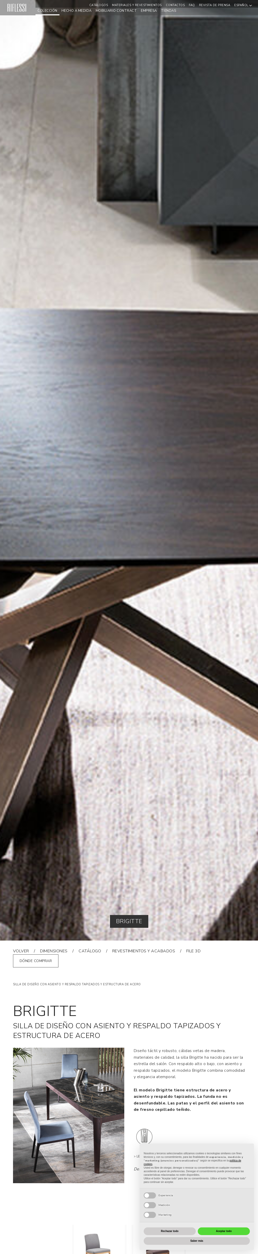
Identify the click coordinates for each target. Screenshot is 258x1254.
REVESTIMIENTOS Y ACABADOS (143, 951)
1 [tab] (130, 934)
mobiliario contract (116, 10)
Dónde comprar (36, 960)
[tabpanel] (129, 470)
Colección (47, 10)
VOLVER (21, 951)
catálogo (90, 951)
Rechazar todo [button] (170, 1231)
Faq (192, 5)
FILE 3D (193, 951)
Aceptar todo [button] (224, 1231)
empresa (149, 10)
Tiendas (168, 10)
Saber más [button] (196, 1240)
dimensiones (54, 951)
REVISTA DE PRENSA (214, 5)
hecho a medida (77, 10)
